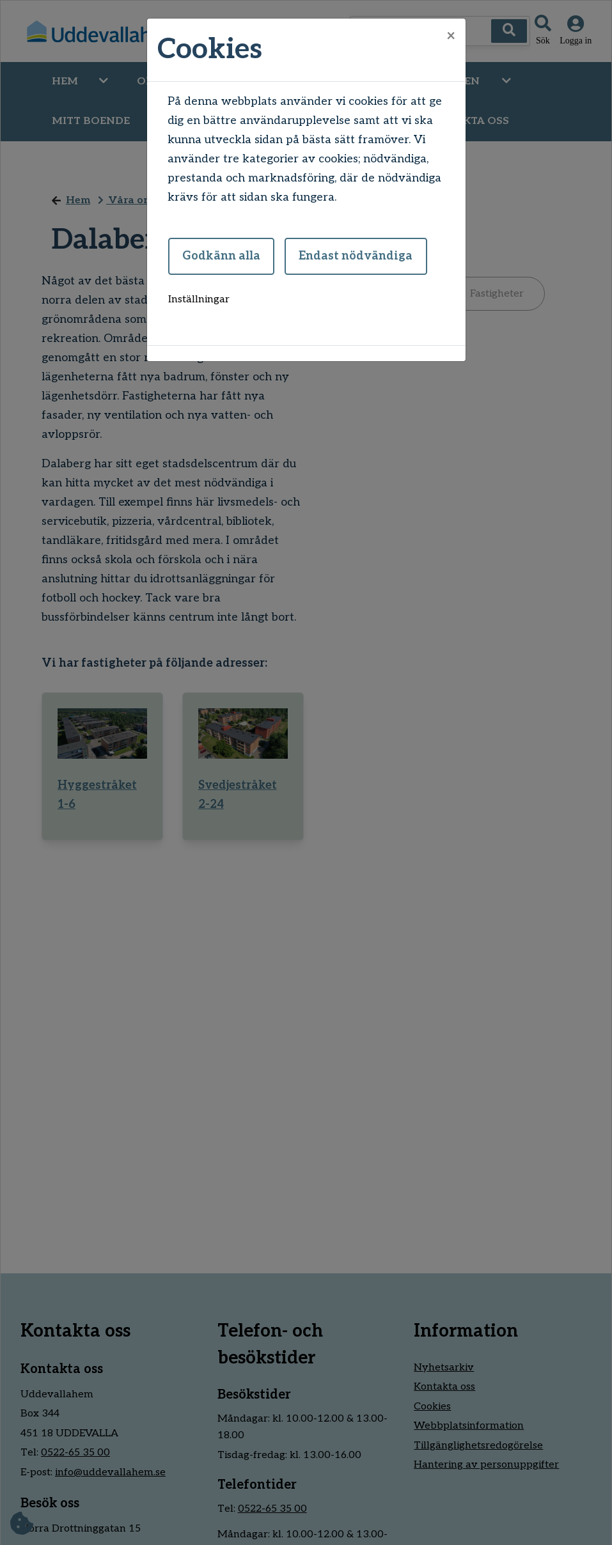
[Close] (451, 36)
